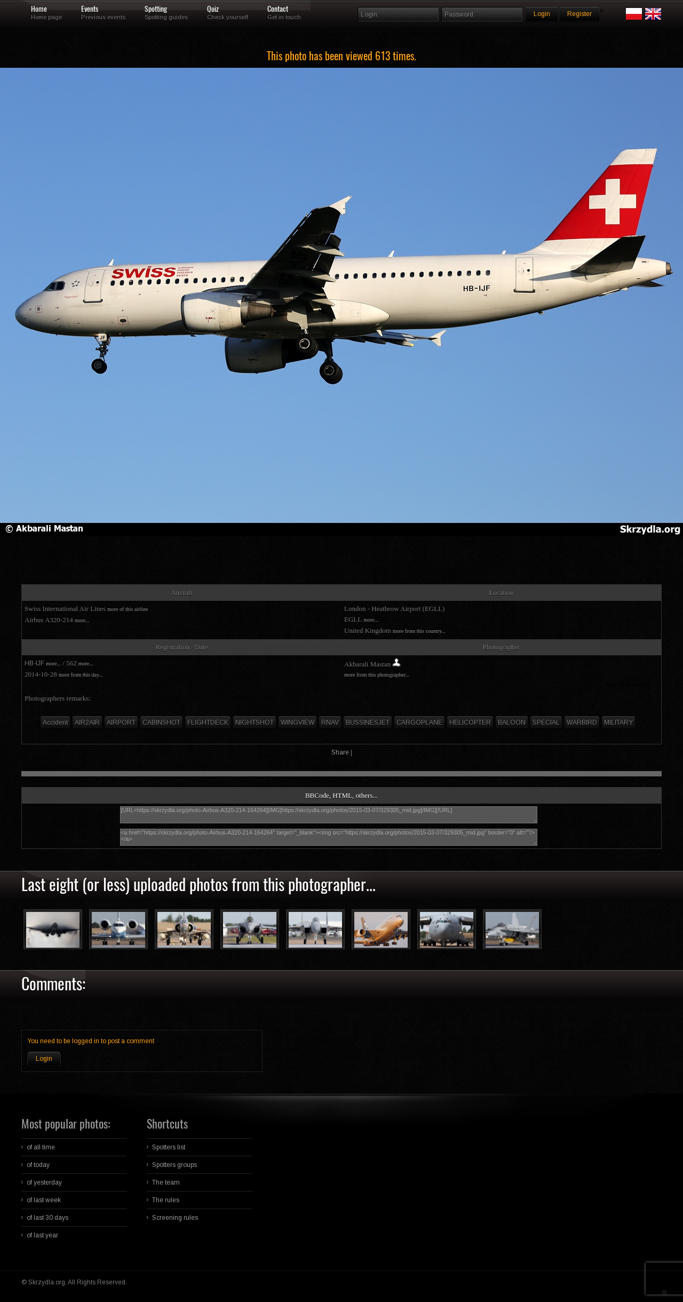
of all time (41, 1147)
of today (38, 1165)
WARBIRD (582, 722)
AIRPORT (121, 722)
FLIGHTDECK (207, 722)
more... (82, 620)
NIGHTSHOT (254, 722)
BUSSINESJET (368, 722)
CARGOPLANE (419, 722)
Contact (277, 9)
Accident (55, 722)
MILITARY (618, 722)
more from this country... (419, 631)
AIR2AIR (87, 722)
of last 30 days (47, 1217)
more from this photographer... (376, 675)
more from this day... (81, 675)
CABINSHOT (161, 722)
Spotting (156, 9)
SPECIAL (546, 722)
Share (340, 752)
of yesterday (44, 1182)
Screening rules (175, 1217)
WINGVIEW (297, 722)
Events (89, 9)
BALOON (512, 722)
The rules (165, 1200)
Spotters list (168, 1147)
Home (39, 9)
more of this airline (127, 609)
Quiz (213, 9)
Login (44, 1058)
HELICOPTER (470, 722)
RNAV (330, 722)
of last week (44, 1200)
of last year (42, 1235)
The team (166, 1182)
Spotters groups (174, 1165)
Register (579, 14)
